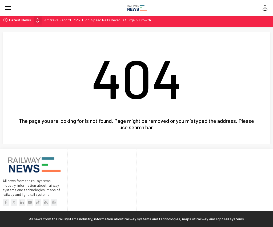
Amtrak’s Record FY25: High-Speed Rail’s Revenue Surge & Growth (97, 20)
